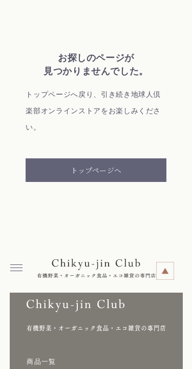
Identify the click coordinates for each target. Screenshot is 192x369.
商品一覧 (41, 361)
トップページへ (96, 170)
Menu (19, 264)
